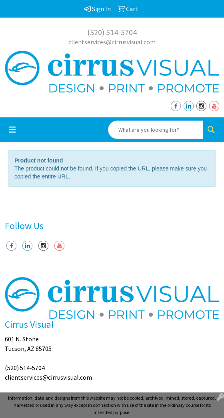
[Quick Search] (155, 130)
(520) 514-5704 (112, 32)
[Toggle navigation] (12, 129)
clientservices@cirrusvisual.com (112, 42)
